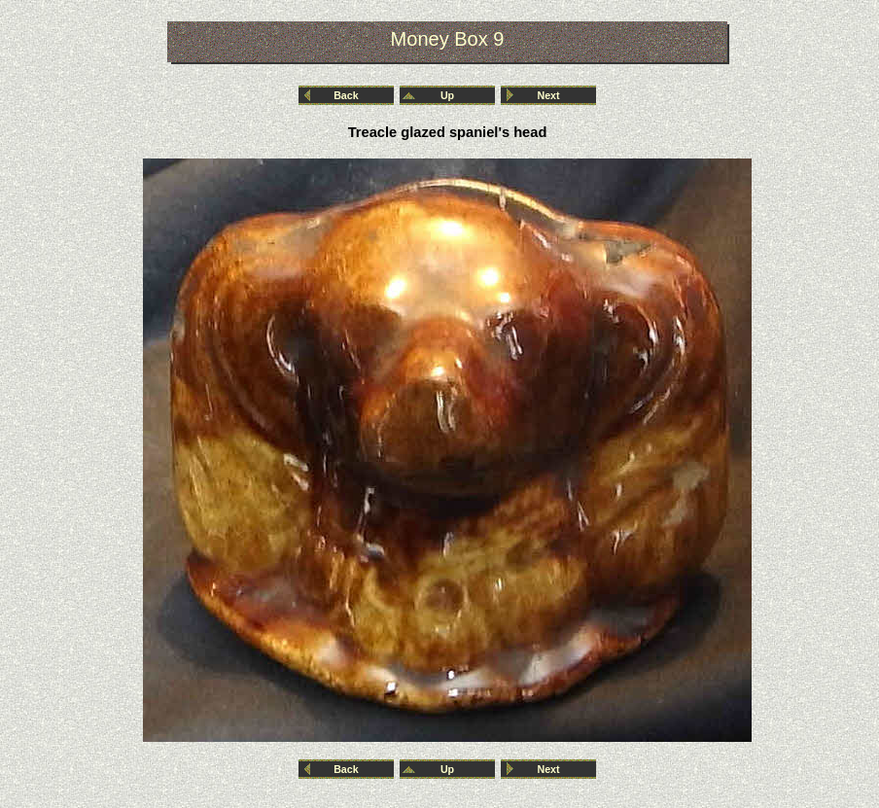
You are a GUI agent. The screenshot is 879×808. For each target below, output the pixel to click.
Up (447, 95)
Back (346, 95)
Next (549, 95)
